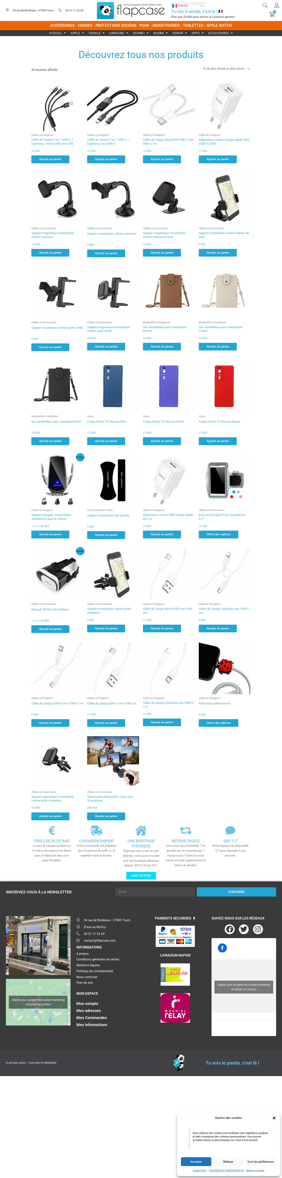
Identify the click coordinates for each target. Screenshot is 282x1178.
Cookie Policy (200, 1170)
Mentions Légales (255, 1170)
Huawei (141, 33)
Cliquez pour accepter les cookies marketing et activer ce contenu (38, 1002)
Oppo (198, 33)
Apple (77, 33)
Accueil (57, 33)
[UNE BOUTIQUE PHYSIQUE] (141, 830)
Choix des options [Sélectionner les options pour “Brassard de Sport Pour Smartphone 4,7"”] (218, 534)
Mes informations (91, 1024)
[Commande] (225, 68)
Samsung (118, 33)
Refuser (228, 1161)
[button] (274, 1118)
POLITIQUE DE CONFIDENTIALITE (226, 1170)
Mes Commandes (91, 1017)
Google (97, 33)
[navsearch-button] (265, 6)
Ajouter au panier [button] (50, 159)
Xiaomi (160, 33)
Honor (180, 33)
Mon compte (87, 1003)
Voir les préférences (261, 1161)
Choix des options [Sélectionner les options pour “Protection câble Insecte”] (218, 723)
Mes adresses (88, 1010)
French (180, 6)
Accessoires (220, 33)
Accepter (196, 1161)
